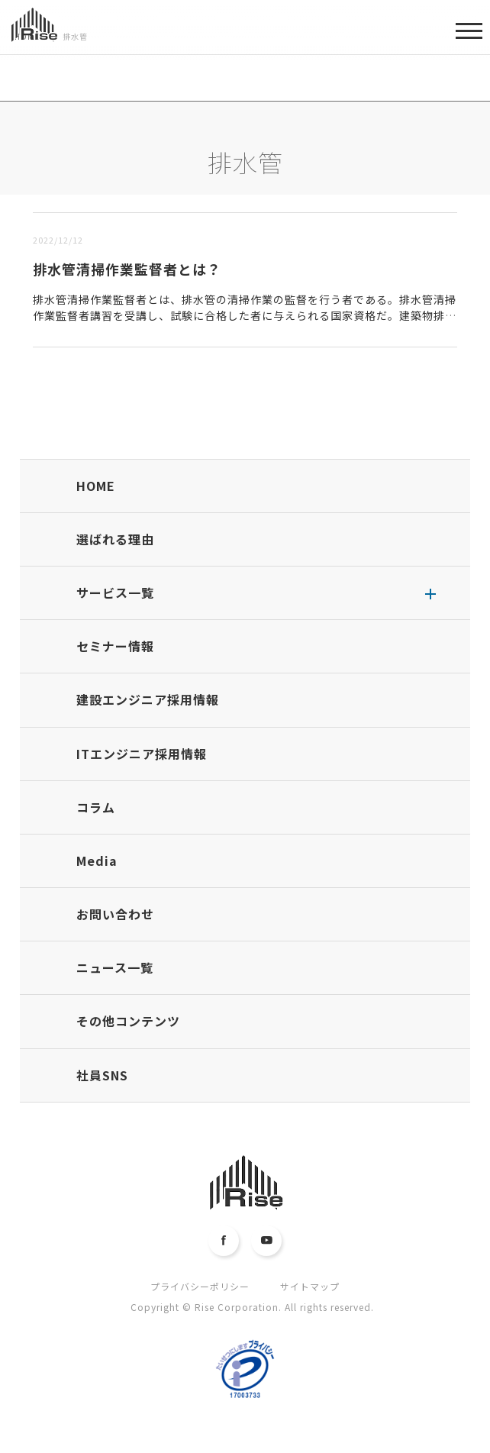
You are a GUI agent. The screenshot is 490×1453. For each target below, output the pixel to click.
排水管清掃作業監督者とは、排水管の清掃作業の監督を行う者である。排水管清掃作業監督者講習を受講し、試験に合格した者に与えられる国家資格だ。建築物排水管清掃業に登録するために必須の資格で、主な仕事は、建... (244, 315)
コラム (95, 807)
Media (97, 860)
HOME (95, 485)
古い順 (106, 203)
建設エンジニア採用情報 (147, 699)
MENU (469, 36)
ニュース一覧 (114, 967)
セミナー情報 (115, 646)
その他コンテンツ (128, 1021)
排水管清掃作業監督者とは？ (127, 269)
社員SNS (102, 1075)
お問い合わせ (115, 914)
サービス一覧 (115, 592)
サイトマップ (310, 1286)
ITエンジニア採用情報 (141, 753)
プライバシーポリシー (200, 1286)
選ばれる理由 (115, 539)
